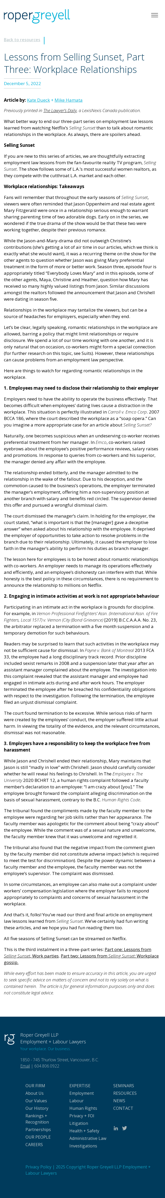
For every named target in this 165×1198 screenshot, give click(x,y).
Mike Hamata (69, 100)
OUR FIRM (35, 1086)
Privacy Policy (38, 1167)
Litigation (78, 1123)
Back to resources (22, 40)
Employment (81, 1093)
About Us (34, 1093)
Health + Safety (84, 1131)
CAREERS (34, 1144)
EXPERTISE (79, 1086)
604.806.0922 (46, 1066)
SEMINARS (123, 1086)
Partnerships (38, 1129)
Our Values (36, 1101)
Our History (36, 1108)
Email (25, 1066)
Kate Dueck (38, 100)
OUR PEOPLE (38, 1137)
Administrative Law (87, 1138)
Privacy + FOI (81, 1116)
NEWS (119, 1101)
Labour (76, 1101)
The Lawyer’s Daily (60, 110)
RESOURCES (125, 1093)
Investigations (83, 1146)
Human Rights (83, 1108)
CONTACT (123, 1108)
